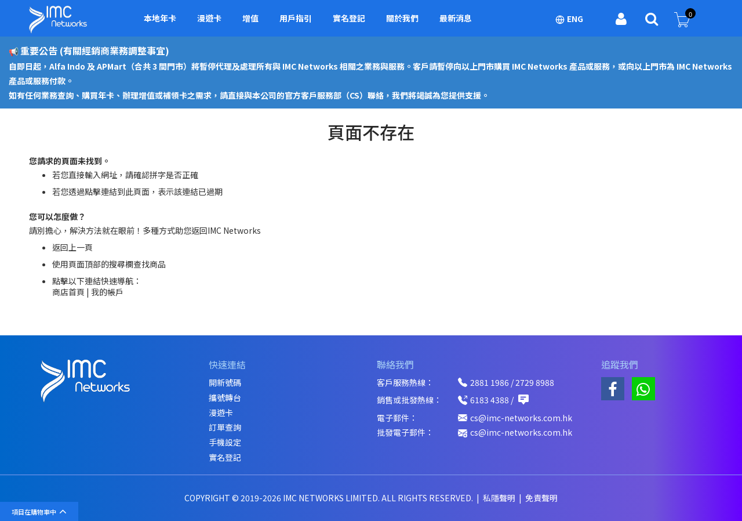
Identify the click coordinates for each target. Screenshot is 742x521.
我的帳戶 (107, 292)
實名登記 (225, 457)
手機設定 (225, 442)
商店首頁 (68, 292)
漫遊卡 (221, 412)
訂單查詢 (225, 427)
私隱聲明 (500, 498)
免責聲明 (541, 498)
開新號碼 (225, 382)
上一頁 (80, 247)
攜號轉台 (225, 397)
